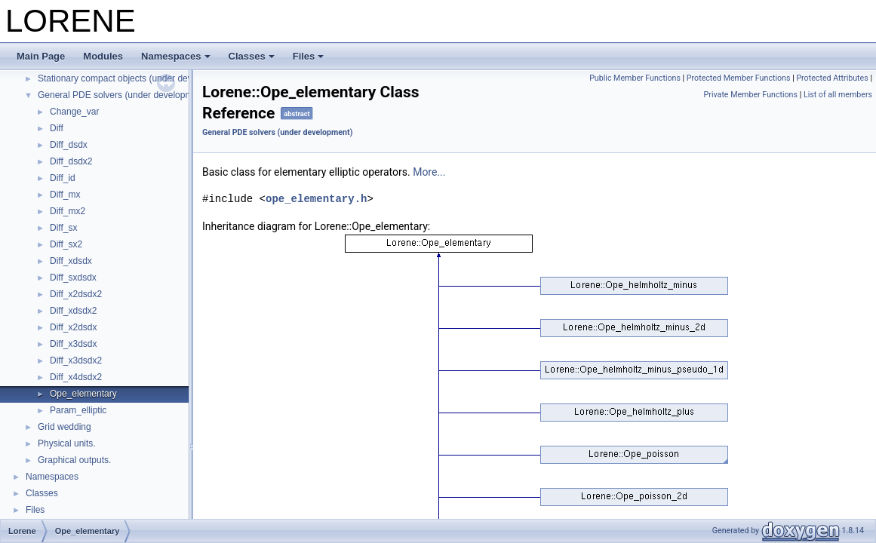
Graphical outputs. (74, 460)
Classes (252, 56)
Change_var (74, 111)
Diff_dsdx (69, 145)
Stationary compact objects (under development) (135, 78)
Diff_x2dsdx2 (76, 294)
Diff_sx (63, 227)
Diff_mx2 (67, 211)
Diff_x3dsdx (73, 344)
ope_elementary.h (316, 199)
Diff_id (62, 178)
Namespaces (176, 56)
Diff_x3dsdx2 (76, 360)
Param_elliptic (78, 410)
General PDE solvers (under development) (123, 95)
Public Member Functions (635, 78)
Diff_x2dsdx (73, 327)
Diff (56, 128)
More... (429, 172)
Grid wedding (64, 427)
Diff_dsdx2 (71, 161)
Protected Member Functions (739, 78)
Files (308, 56)
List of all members (838, 95)
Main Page (41, 56)
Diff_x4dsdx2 (76, 377)
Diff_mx (65, 194)
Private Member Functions (751, 95)
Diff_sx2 (66, 244)
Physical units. (67, 443)
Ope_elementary (83, 393)
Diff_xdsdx (71, 261)
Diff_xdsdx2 (73, 310)
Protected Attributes (832, 78)
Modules (103, 56)
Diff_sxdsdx (73, 277)
